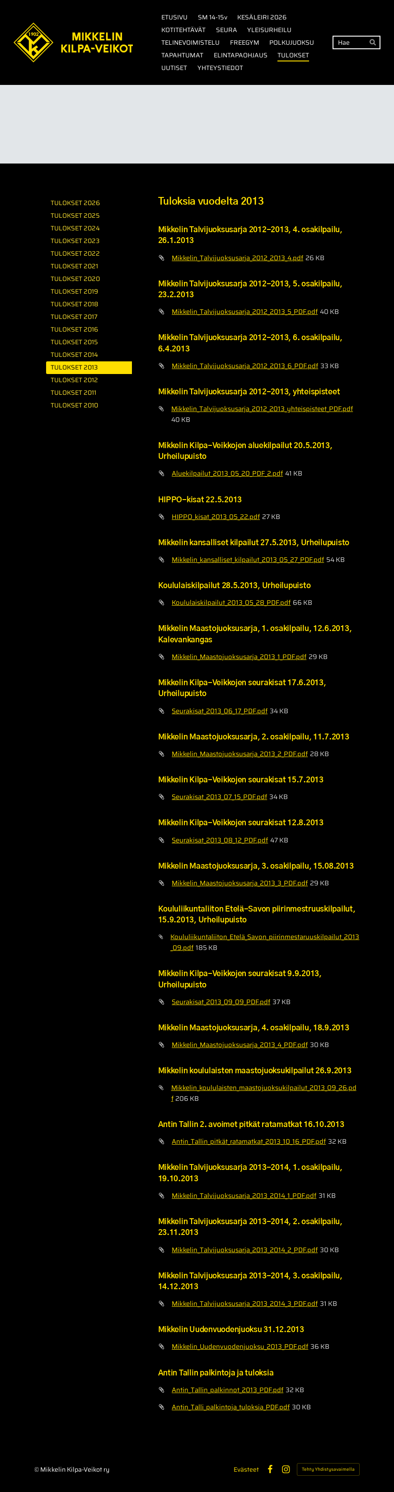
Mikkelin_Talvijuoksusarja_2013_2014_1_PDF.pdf (244, 1195)
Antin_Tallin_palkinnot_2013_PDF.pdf (227, 1389)
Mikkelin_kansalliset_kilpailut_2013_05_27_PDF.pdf (248, 559)
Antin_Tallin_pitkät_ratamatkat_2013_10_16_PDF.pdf (249, 1141)
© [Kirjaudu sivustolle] (37, 1469)
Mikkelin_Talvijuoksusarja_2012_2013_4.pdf (237, 258)
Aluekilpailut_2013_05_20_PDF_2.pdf (227, 473)
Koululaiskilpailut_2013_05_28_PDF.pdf (231, 602)
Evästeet (246, 1469)
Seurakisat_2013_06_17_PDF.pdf (219, 711)
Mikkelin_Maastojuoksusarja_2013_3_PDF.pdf (240, 883)
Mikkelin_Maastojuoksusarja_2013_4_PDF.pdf (240, 1044)
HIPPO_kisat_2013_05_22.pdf (216, 516)
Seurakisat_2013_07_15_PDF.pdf (219, 796)
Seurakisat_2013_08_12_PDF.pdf (220, 840)
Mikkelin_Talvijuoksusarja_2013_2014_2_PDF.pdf (245, 1249)
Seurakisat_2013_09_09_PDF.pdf (221, 1001)
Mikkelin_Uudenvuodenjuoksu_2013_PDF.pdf (240, 1346)
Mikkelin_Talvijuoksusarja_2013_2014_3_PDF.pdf (245, 1303)
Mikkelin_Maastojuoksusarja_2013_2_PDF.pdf (240, 753)
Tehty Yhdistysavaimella (328, 1469)
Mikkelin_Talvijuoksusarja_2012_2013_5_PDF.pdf (245, 311)
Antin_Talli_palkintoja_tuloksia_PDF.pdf (231, 1407)
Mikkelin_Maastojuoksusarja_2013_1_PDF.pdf (239, 656)
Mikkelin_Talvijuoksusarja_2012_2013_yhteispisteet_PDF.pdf (262, 408)
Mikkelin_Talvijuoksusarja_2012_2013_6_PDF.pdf (245, 365)
